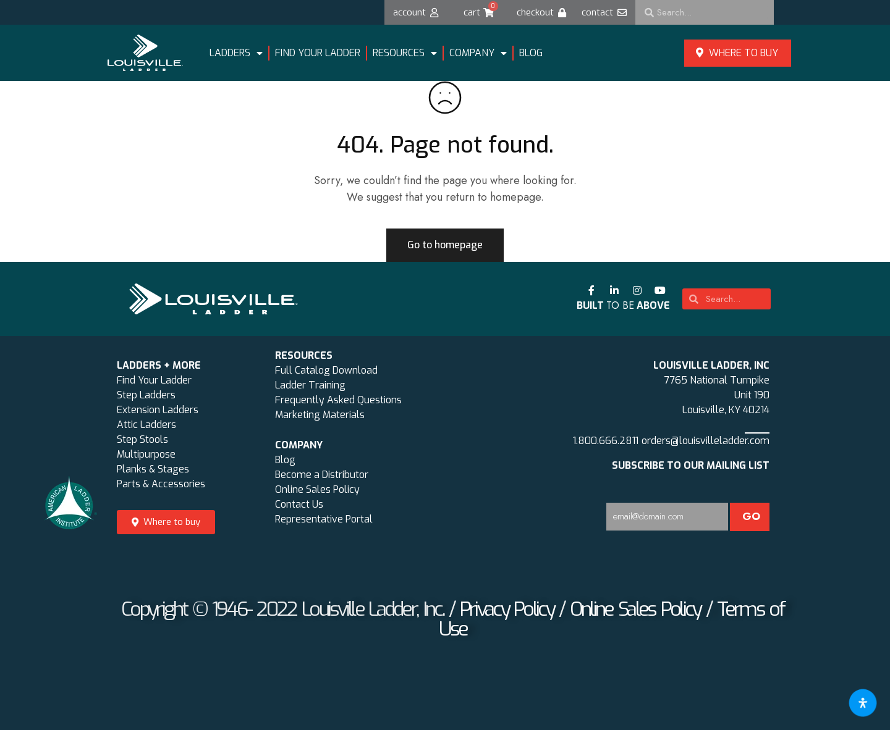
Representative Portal (324, 519)
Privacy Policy (507, 609)
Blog (531, 52)
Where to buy (737, 52)
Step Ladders (146, 394)
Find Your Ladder (154, 380)
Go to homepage (445, 244)
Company (478, 53)
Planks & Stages (153, 469)
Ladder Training (310, 385)
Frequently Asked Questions (338, 399)
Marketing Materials (320, 414)
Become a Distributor (321, 474)
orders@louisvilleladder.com (705, 440)
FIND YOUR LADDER (317, 52)
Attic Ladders (146, 424)
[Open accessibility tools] (863, 703)
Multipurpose (146, 454)
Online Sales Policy (317, 489)
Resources (405, 53)
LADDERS (236, 53)
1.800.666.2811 (605, 440)
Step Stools (142, 439)
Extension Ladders (157, 409)
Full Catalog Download (326, 370)
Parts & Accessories (161, 483)
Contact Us (299, 504)
